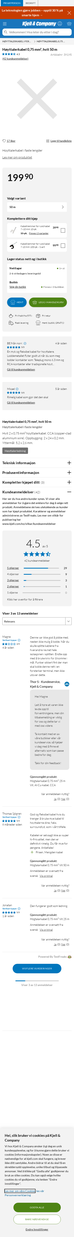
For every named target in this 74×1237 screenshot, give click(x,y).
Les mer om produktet (17, 157)
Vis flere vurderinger (37, 968)
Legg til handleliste (59, 141)
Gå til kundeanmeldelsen (21, 369)
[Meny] (4, 24)
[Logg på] (60, 23)
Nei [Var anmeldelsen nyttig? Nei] (63, 799)
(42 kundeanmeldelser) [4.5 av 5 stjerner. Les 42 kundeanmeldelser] (15, 58)
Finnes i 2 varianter (39, 233)
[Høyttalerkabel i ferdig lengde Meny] (35, 41)
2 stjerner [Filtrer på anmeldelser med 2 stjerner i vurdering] (13, 586)
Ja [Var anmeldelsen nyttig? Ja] (55, 799)
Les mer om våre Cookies (20, 1191)
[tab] (12, 3)
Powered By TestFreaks (55, 957)
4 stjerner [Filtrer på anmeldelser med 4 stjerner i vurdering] (13, 574)
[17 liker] (8, 141)
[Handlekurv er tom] (69, 23)
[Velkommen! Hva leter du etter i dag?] (39, 32)
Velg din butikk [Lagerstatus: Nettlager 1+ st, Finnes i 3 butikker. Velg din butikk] (17, 286)
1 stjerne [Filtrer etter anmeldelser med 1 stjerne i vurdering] (12, 592)
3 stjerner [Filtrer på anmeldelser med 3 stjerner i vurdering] (13, 580)
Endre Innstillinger (37, 1229)
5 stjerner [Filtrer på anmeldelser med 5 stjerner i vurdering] (13, 568)
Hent (16, 302)
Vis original (46, 875)
